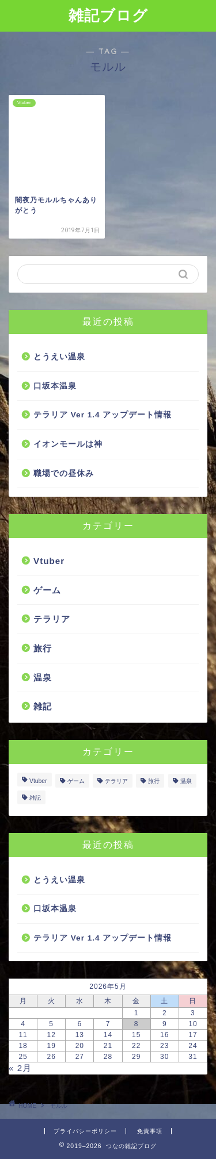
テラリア (51, 619)
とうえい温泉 (59, 356)
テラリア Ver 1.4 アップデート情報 (102, 414)
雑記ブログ (108, 15)
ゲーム (47, 590)
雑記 (42, 706)
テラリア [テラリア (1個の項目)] (116, 781)
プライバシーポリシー (85, 1131)
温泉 (42, 677)
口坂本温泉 (55, 386)
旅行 (42, 648)
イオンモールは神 (68, 444)
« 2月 (20, 1068)
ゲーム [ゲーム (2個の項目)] (76, 781)
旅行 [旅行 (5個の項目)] (154, 781)
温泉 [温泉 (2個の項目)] (186, 781)
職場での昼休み (63, 473)
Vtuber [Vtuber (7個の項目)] (38, 781)
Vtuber (49, 561)
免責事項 (149, 1131)
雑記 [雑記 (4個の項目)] (35, 798)
